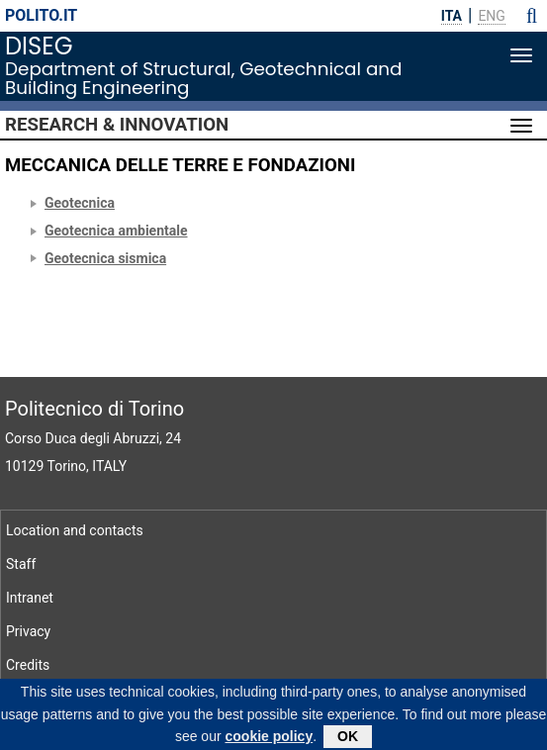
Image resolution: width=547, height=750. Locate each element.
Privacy (28, 631)
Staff (21, 564)
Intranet (29, 598)
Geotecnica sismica (105, 258)
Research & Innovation (116, 125)
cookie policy (270, 739)
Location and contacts (74, 530)
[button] (531, 16)
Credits (27, 665)
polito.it (41, 15)
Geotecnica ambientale (116, 230)
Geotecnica (80, 203)
